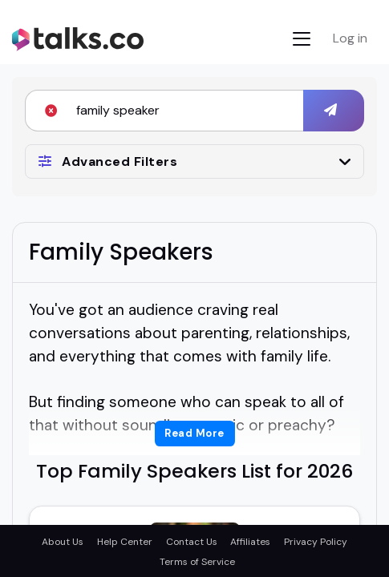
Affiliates (250, 541)
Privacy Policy (315, 541)
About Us (62, 541)
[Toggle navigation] (301, 39)
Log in (350, 38)
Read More (194, 433)
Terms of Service (197, 561)
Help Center (124, 541)
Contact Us (191, 541)
